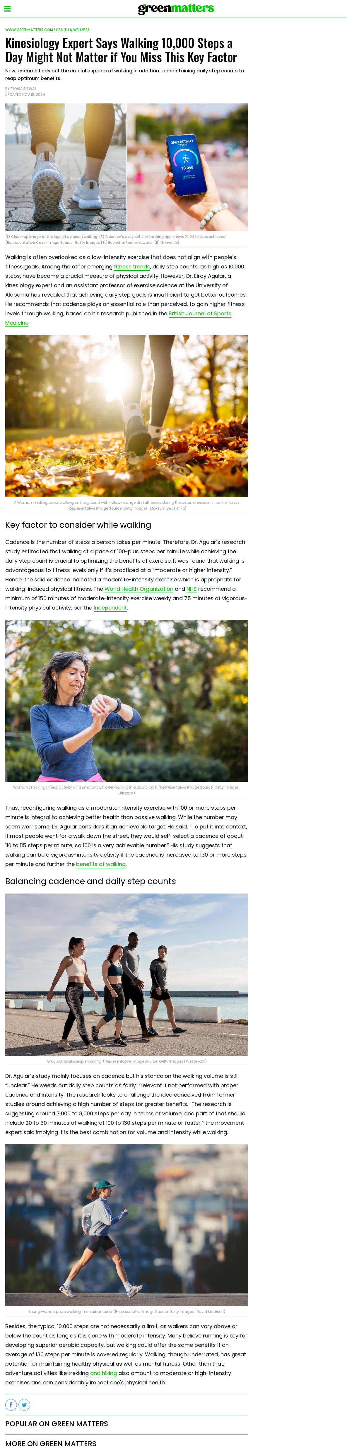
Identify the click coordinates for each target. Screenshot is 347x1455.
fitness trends (132, 266)
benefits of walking (101, 864)
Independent (110, 607)
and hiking (103, 1373)
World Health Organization (139, 589)
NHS (192, 589)
